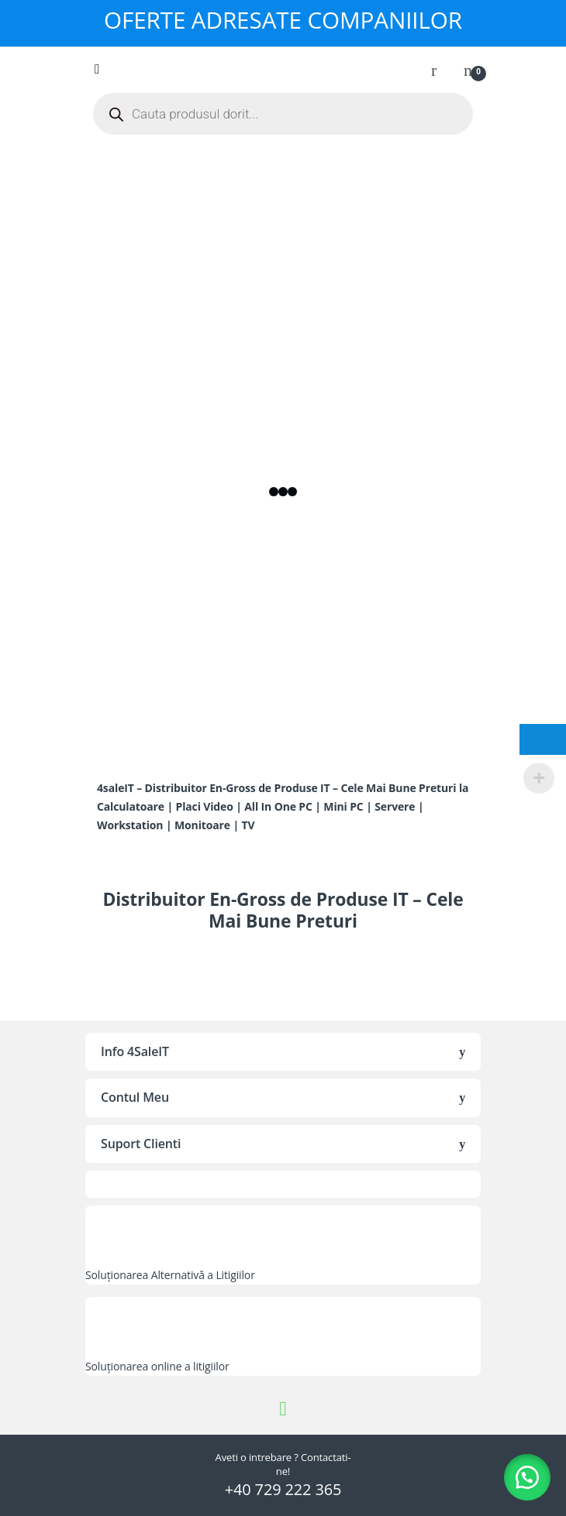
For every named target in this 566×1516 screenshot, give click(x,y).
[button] (527, 1477)
